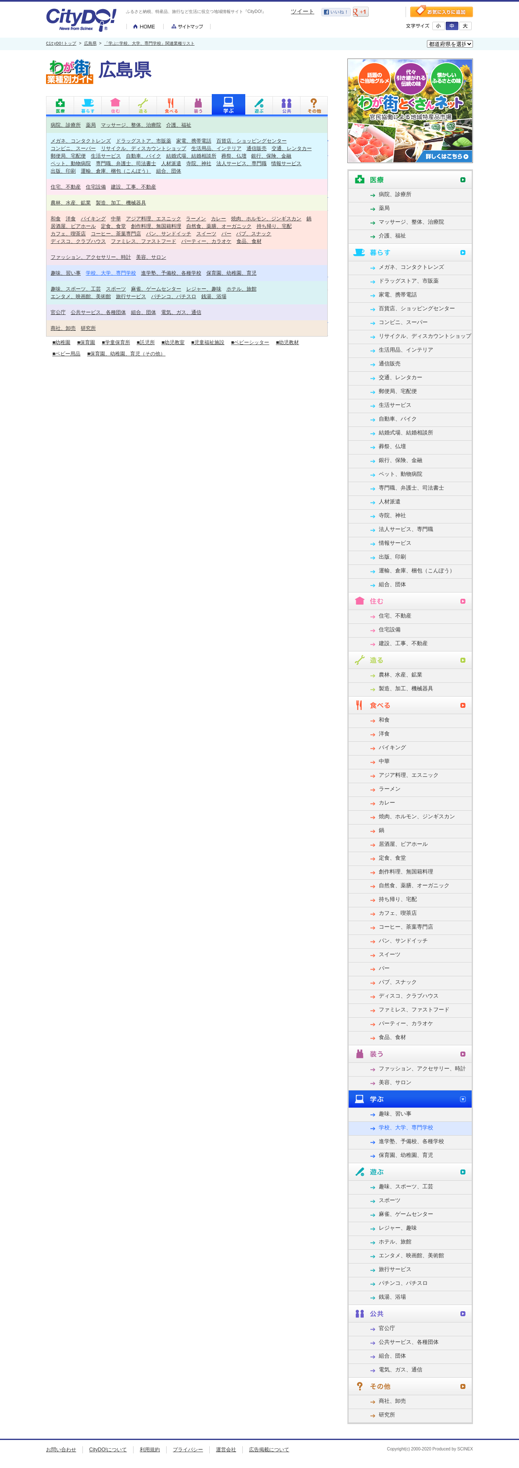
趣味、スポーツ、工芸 (76, 288)
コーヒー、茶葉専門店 (116, 233)
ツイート (302, 11)
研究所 (88, 328)
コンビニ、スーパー (73, 148)
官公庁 (58, 312)
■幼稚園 (61, 342)
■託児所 (146, 342)
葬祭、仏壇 (234, 155)
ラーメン (196, 218)
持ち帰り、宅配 (274, 226)
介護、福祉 (178, 125)
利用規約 (150, 1450)
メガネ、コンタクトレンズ (81, 140)
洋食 (71, 218)
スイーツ (206, 233)
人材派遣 (171, 163)
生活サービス (106, 155)
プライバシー (188, 1450)
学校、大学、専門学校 (111, 273)
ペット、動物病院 (71, 163)
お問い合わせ (61, 1450)
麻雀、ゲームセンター (156, 288)
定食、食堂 (113, 226)
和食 (56, 218)
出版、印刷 (63, 171)
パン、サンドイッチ (168, 233)
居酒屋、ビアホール (73, 226)
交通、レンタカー (292, 148)
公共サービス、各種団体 (98, 312)
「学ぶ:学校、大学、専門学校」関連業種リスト (149, 44)
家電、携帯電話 (193, 140)
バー (226, 233)
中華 (116, 218)
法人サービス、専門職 (241, 163)
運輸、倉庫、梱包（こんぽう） (116, 171)
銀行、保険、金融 (271, 155)
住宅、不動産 (66, 186)
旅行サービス (131, 296)
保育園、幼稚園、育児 (231, 273)
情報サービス (286, 163)
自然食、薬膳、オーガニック (219, 226)
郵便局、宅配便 (68, 155)
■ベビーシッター (250, 342)
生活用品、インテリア (216, 148)
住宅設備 (96, 186)
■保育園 (86, 342)
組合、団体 (168, 171)
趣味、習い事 (66, 273)
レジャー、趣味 (203, 288)
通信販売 (257, 148)
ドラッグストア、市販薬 (143, 140)
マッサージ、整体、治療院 (131, 125)
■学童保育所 (116, 342)
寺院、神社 (198, 163)
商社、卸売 (63, 328)
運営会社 (226, 1450)
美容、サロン (151, 257)
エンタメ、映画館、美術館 (81, 296)
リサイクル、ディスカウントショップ (143, 148)
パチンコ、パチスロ (173, 296)
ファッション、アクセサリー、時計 (91, 257)
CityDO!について (108, 1450)
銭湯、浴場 (213, 296)
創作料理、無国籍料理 (156, 226)
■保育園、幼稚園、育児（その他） (126, 354)
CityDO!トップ (61, 44)
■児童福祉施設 (207, 342)
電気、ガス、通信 (181, 312)
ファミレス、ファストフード (143, 241)
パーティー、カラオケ (206, 241)
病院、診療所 (66, 125)
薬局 (91, 125)
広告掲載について (269, 1450)
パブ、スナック (253, 233)
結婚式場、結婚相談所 (191, 155)
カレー (218, 218)
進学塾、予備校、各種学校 (171, 273)
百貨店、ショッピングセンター (251, 140)
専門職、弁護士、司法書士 (126, 163)
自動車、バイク (143, 155)
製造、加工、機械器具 (121, 202)
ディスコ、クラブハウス (78, 241)
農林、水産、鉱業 (71, 202)
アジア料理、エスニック (153, 218)
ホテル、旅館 (241, 288)
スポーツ (116, 288)
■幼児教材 (287, 342)
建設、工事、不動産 (133, 186)
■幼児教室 (173, 342)
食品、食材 (249, 241)
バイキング (93, 218)
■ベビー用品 (66, 354)
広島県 (90, 44)
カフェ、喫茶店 (68, 233)
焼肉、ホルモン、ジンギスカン (266, 218)
